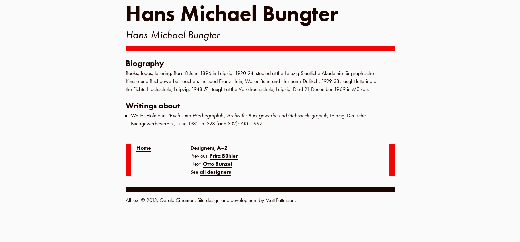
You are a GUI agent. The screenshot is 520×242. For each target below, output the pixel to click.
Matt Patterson (280, 200)
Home (143, 147)
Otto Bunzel (217, 163)
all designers (215, 171)
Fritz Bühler (224, 155)
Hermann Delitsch (300, 81)
